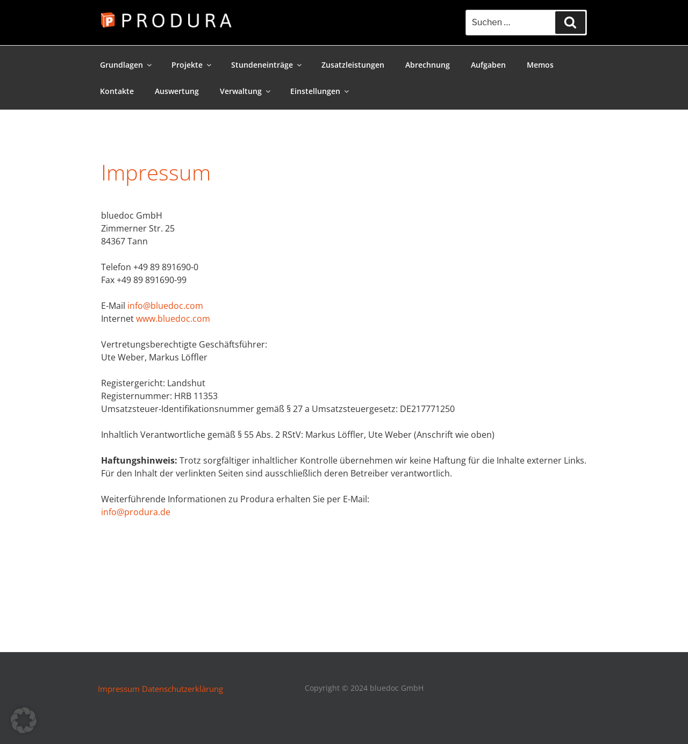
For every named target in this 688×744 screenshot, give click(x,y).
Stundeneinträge (267, 65)
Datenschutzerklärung (182, 688)
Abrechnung (427, 65)
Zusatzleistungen (352, 65)
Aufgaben (488, 65)
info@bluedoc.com (165, 306)
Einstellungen (320, 91)
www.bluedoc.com (173, 318)
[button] (23, 720)
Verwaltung (246, 91)
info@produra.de (135, 512)
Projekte (192, 65)
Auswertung (177, 91)
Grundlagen (126, 65)
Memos (540, 65)
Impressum (119, 688)
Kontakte (117, 91)
